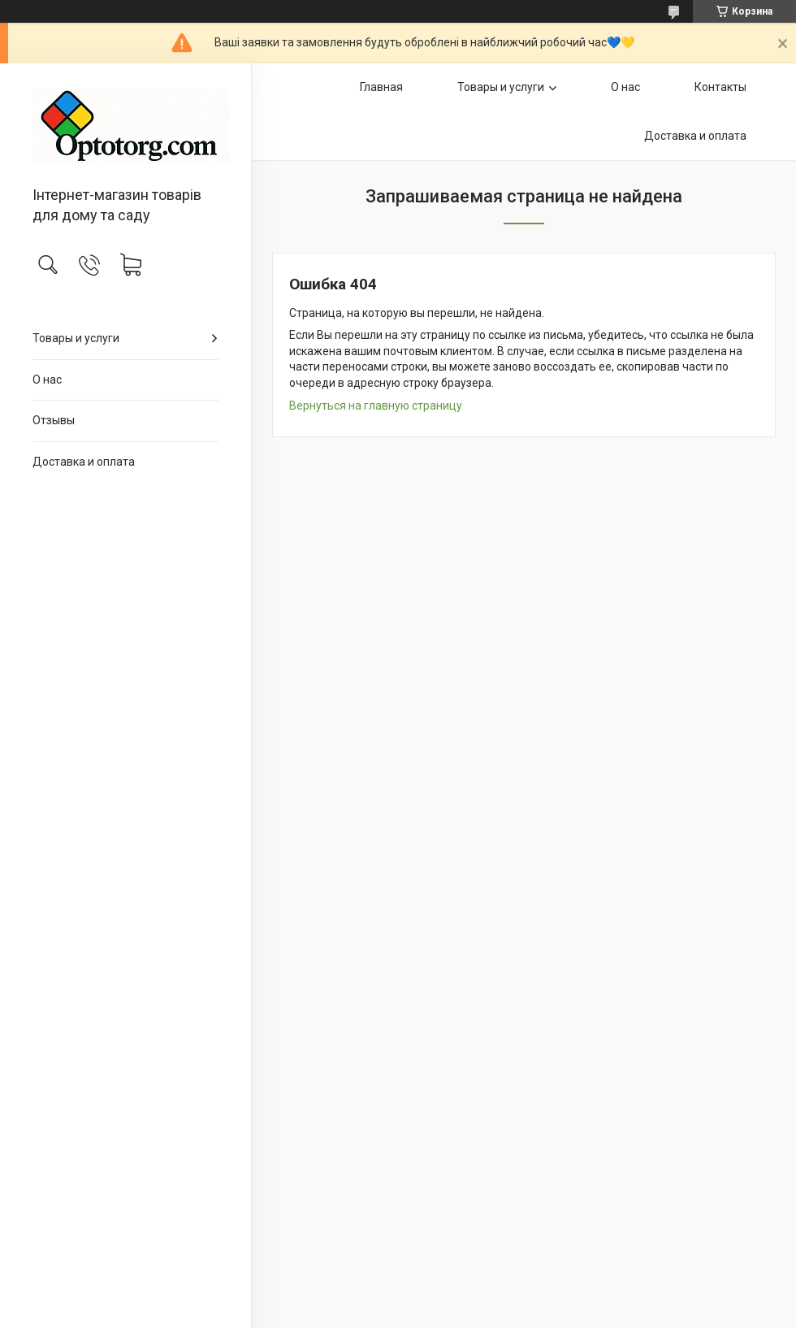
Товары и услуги (75, 338)
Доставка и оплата (83, 461)
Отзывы (53, 420)
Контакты (720, 86)
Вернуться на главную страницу (375, 405)
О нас (47, 379)
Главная (381, 86)
